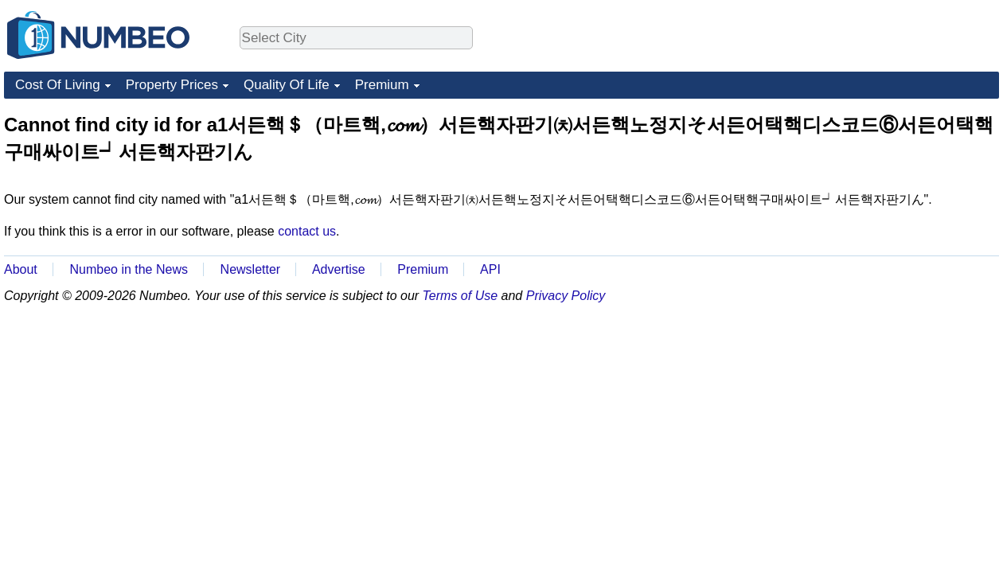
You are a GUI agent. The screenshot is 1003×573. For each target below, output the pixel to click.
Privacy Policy (566, 295)
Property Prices (172, 84)
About (20, 269)
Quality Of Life (287, 84)
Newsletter (251, 269)
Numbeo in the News (128, 269)
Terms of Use (460, 295)
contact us (307, 231)
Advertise (338, 269)
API (490, 269)
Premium (382, 84)
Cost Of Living (57, 84)
